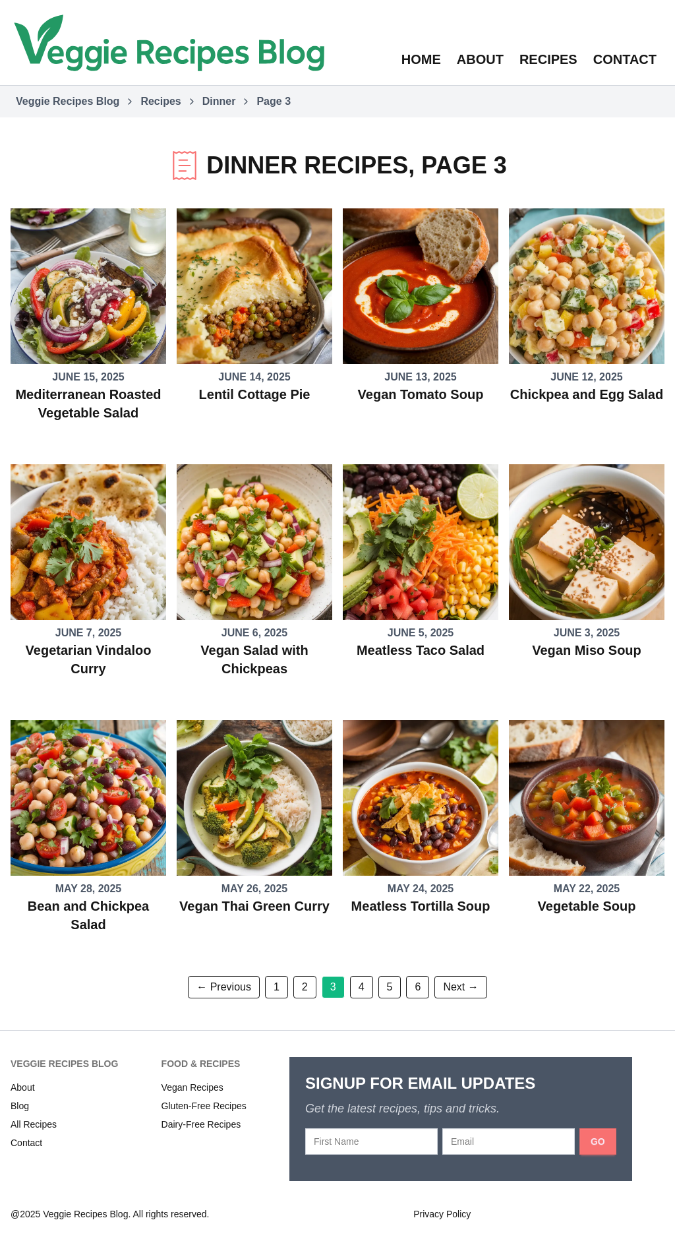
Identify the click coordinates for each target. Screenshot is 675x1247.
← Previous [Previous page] (223, 986)
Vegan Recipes (192, 1087)
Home (421, 59)
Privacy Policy (442, 1214)
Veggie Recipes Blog (67, 101)
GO (598, 1141)
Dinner (219, 101)
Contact (625, 59)
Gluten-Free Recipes (204, 1106)
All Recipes (34, 1124)
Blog (20, 1106)
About (480, 59)
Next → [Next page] (460, 986)
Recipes (548, 59)
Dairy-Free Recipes (201, 1124)
